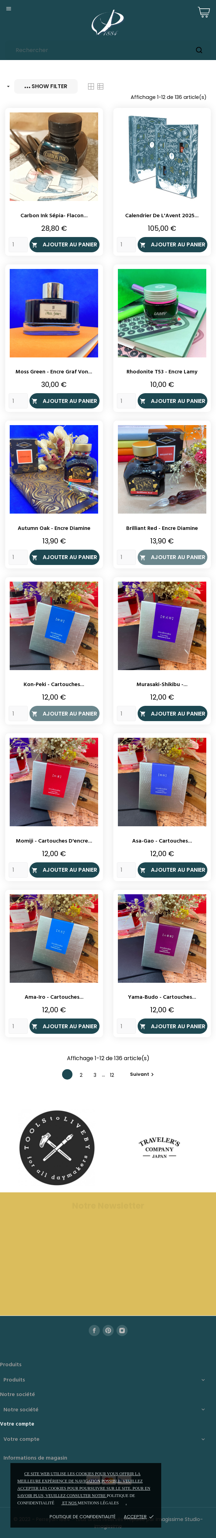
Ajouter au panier (64, 244)
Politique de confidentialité (82, 1516)
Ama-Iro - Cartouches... (54, 997)
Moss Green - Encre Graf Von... (54, 372)
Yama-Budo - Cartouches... (162, 997)
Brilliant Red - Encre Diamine (162, 528)
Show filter (46, 86)
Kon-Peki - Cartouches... (54, 684)
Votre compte (17, 1424)
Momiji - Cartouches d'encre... (54, 841)
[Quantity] (18, 244)
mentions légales (98, 1503)
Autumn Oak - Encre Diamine (54, 528)
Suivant (143, 1074)
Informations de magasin (35, 1458)
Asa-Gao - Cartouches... (162, 841)
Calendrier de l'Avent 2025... (162, 215)
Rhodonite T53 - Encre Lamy (162, 372)
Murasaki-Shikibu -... (162, 684)
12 (112, 1075)
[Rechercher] (108, 50)
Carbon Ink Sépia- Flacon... (54, 215)
